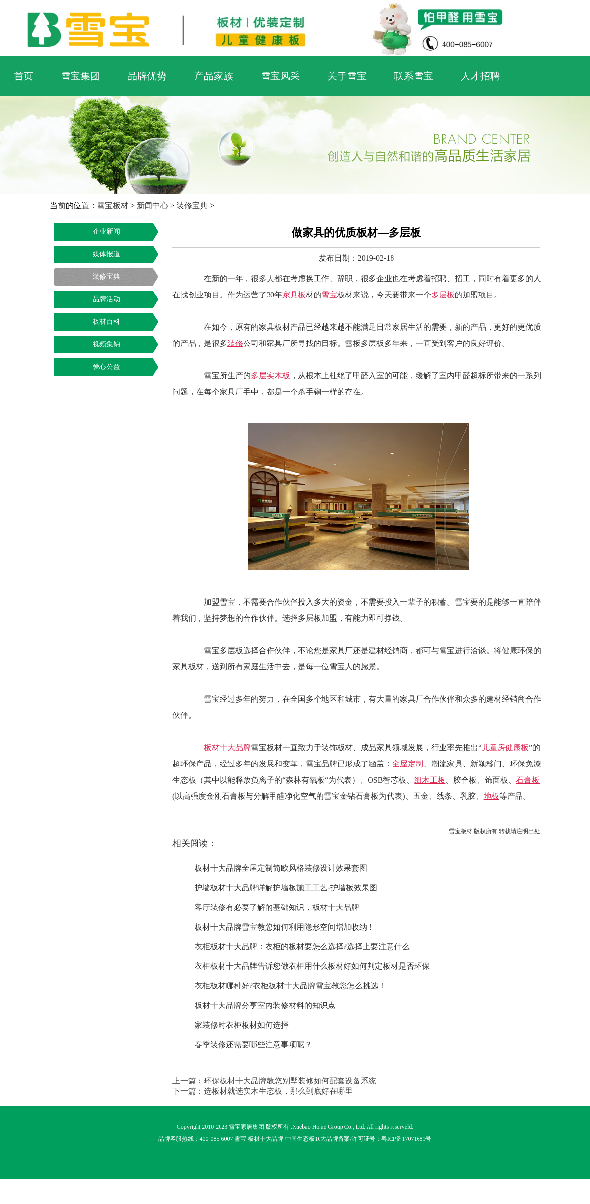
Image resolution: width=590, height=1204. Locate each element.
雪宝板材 (112, 205)
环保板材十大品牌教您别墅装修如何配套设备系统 (290, 1081)
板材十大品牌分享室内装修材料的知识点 (265, 1005)
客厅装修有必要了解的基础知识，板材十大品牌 (277, 907)
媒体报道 (106, 254)
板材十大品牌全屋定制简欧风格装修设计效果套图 (281, 868)
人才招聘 (480, 76)
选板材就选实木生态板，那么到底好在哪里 (278, 1091)
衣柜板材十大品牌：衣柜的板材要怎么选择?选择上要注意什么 (302, 946)
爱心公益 (106, 366)
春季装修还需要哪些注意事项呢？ (253, 1044)
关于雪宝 (347, 76)
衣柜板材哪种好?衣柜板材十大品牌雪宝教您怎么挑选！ (290, 986)
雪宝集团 (80, 76)
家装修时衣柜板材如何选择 (242, 1025)
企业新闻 (106, 231)
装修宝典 (192, 205)
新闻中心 (152, 205)
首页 (23, 76)
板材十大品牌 (265, 1138)
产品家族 (213, 76)
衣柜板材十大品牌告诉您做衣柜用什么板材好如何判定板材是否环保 (312, 966)
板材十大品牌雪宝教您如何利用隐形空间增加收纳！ (285, 927)
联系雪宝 (413, 76)
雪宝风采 (280, 76)
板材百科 (106, 321)
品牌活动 (106, 299)
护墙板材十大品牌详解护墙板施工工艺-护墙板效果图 (286, 888)
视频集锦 (106, 344)
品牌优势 (147, 76)
